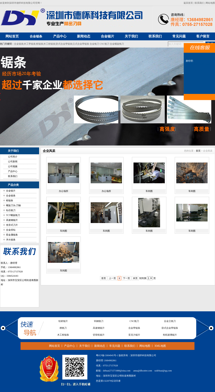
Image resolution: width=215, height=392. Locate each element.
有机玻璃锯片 (170, 334)
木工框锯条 (49, 43)
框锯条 (39, 43)
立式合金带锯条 (81, 43)
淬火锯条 (10, 239)
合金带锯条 (134, 328)
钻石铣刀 (10, 210)
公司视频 (12, 166)
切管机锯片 (99, 334)
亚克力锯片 (134, 334)
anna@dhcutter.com (142, 370)
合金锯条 (36, 36)
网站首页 (54, 345)
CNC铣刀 (104, 43)
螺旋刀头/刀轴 (13, 205)
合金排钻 (10, 230)
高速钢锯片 (12, 220)
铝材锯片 (63, 321)
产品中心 (12, 171)
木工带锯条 (30, 43)
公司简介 (12, 156)
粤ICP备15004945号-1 (107, 355)
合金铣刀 (94, 43)
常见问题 (114, 345)
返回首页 (188, 3)
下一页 (126, 278)
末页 (135, 278)
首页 (198, 150)
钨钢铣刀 (98, 321)
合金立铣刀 (170, 321)
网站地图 (210, 3)
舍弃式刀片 (12, 225)
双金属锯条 (12, 234)
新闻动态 (99, 345)
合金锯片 (10, 190)
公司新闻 (12, 161)
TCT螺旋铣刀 (13, 215)
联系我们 (199, 3)
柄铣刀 (63, 328)
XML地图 (160, 345)
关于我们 (84, 345)
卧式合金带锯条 (64, 43)
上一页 (112, 278)
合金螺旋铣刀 (117, 43)
